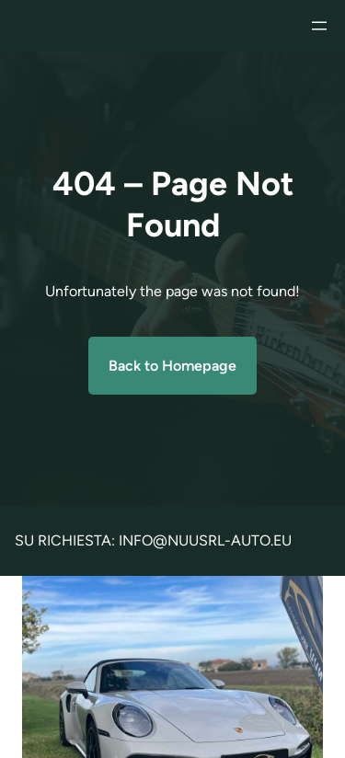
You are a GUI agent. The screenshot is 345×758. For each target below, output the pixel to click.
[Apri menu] (319, 26)
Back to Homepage (172, 365)
